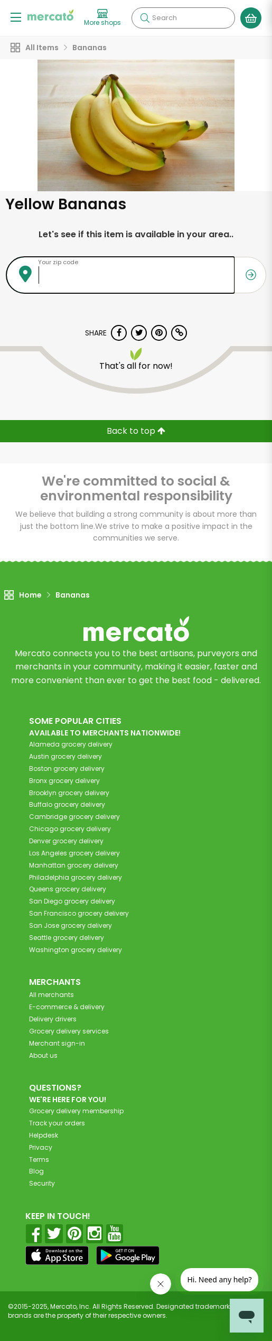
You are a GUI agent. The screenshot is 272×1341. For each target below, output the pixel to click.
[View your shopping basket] (250, 18)
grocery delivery (70, 744)
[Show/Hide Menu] (16, 17)
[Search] (183, 18)
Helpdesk (43, 1135)
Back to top (136, 431)
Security (42, 1183)
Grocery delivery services (69, 1031)
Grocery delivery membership (76, 1110)
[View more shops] (102, 18)
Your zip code (58, 262)
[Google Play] (128, 1255)
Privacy (40, 1147)
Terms (39, 1159)
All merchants (51, 994)
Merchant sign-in (57, 1043)
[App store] (57, 1255)
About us (43, 1055)
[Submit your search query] (144, 18)
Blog (36, 1171)
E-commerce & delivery (67, 1006)
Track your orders (57, 1123)
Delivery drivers (53, 1018)
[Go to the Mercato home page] (50, 15)
